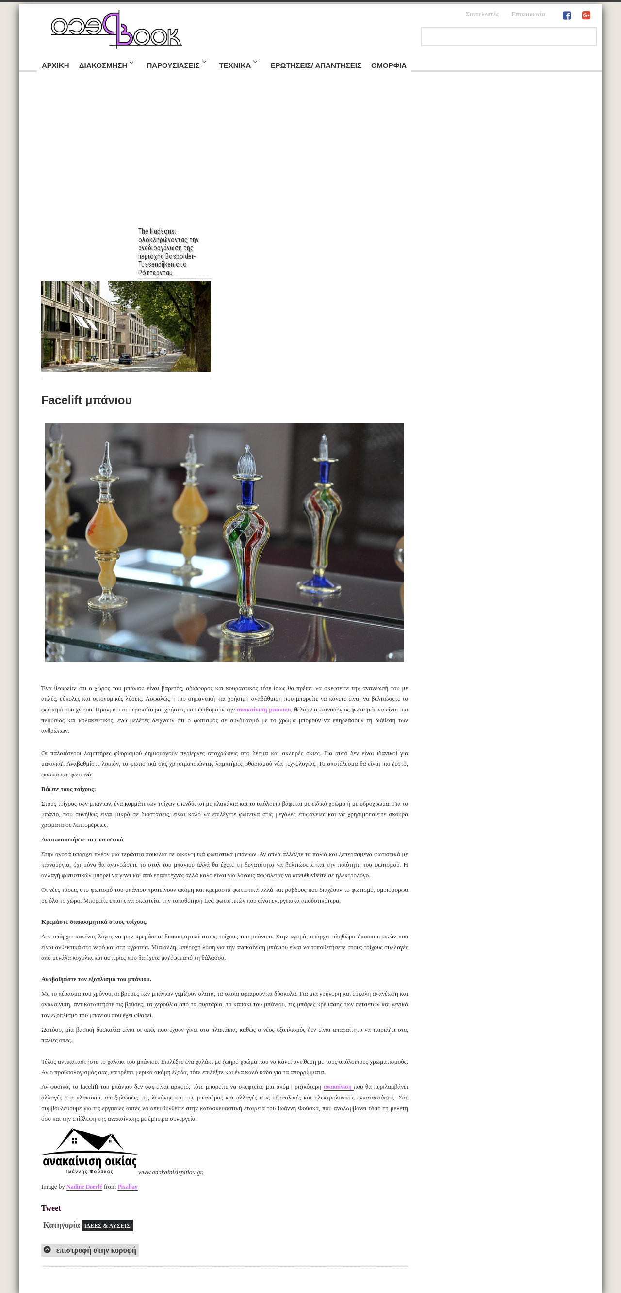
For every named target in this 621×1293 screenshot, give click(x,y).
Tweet (51, 1208)
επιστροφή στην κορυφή (95, 1250)
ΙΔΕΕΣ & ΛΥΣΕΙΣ (107, 1225)
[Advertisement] (310, 155)
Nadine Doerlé (84, 1186)
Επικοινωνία (528, 13)
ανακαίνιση (339, 1086)
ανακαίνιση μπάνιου (264, 709)
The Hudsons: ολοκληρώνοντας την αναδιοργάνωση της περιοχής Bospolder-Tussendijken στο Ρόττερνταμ (173, 251)
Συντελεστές (482, 13)
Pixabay (127, 1186)
